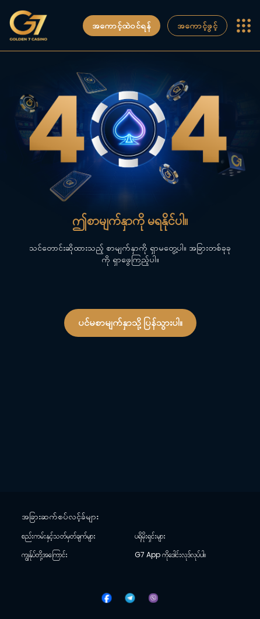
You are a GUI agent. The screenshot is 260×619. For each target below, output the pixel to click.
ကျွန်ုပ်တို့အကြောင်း (45, 555)
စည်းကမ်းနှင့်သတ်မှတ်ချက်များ (59, 536)
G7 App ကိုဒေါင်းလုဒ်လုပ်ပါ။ (170, 555)
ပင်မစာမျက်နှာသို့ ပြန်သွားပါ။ (130, 322)
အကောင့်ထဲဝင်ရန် (121, 25)
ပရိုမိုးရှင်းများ (150, 536)
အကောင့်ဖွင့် (197, 25)
